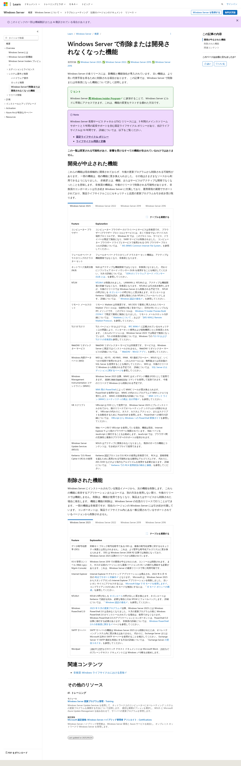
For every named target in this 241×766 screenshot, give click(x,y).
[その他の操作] (170, 34)
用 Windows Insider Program (104, 98)
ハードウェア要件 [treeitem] (19, 78)
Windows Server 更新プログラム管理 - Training (90, 701)
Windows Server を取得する (206, 12)
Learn (70, 33)
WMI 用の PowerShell (106, 389)
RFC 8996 (133, 326)
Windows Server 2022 (116, 62)
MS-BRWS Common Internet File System (141, 245)
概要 (97, 33)
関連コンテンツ (211, 47)
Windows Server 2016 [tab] (156, 205)
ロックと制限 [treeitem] (17, 82)
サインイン (232, 3)
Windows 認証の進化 (130, 298)
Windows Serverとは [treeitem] (18, 52)
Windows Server (83, 33)
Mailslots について (122, 317)
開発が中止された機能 (214, 39)
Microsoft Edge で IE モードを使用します (145, 583)
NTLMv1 (99, 282)
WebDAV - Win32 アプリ (134, 351)
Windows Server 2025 (91, 62)
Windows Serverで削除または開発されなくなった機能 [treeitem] (25, 88)
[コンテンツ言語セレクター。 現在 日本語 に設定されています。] (10, 761)
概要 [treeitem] (8, 43)
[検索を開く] (222, 4)
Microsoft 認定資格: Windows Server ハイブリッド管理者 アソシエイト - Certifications (110, 719)
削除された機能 (211, 43)
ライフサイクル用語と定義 (91, 141)
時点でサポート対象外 (105, 577)
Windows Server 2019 (141, 62)
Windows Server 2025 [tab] (80, 205)
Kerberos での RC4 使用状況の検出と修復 (131, 465)
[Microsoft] (6, 4)
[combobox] (21, 37)
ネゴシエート (115, 292)
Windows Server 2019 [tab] (131, 205)
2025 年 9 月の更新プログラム (104, 608)
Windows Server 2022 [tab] (105, 205)
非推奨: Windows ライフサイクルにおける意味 (98, 672)
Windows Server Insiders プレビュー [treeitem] (25, 63)
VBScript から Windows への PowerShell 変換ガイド (136, 417)
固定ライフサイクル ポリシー (92, 136)
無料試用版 (230, 12)
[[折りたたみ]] (37, 31)
